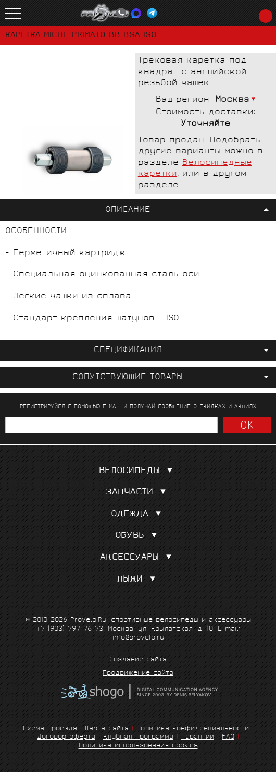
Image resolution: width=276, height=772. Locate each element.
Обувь (138, 535)
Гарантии (197, 737)
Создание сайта (138, 660)
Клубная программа (138, 737)
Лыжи (138, 579)
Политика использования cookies (138, 746)
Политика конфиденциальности (192, 729)
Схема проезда (50, 729)
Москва (232, 99)
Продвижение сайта (138, 674)
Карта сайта (107, 729)
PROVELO (105, 13)
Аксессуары (138, 557)
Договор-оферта (66, 737)
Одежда (138, 514)
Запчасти (138, 492)
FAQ (228, 737)
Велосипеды (138, 471)
